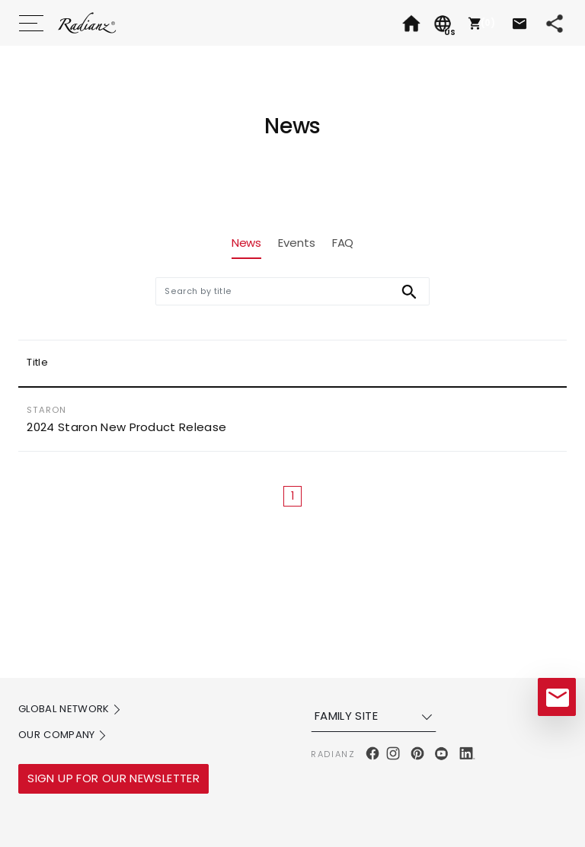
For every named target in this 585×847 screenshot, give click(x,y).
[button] (480, 23)
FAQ (342, 243)
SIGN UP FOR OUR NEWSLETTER (113, 778)
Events (296, 243)
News (246, 243)
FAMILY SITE (375, 716)
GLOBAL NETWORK (70, 710)
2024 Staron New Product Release (126, 427)
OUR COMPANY (62, 736)
